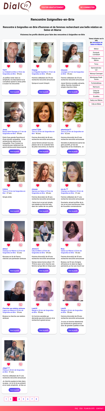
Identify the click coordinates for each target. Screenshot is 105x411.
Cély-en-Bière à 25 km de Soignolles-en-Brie (41, 252)
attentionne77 (66, 130)
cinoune (35, 189)
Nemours (96, 87)
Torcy (96, 64)
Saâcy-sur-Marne (96, 100)
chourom (64, 70)
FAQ (76, 408)
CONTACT (99, 408)
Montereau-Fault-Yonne (96, 78)
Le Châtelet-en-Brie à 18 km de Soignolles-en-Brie (14, 73)
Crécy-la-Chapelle (96, 92)
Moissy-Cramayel (96, 74)
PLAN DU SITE (89, 408)
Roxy (62, 249)
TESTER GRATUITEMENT (52, 7)
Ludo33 (34, 308)
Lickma (5, 189)
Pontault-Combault (96, 54)
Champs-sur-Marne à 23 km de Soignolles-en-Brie (72, 192)
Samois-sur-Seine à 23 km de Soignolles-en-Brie (42, 192)
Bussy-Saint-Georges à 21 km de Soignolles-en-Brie (14, 132)
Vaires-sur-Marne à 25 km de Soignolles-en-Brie (71, 252)
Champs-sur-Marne (96, 59)
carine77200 (36, 130)
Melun (96, 49)
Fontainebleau (96, 83)
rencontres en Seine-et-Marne (96, 43)
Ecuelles (96, 96)
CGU (81, 408)
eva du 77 (64, 189)
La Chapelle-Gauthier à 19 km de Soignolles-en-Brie (43, 73)
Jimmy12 (35, 249)
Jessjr (5, 130)
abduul (5, 249)
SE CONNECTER (87, 7)
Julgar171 (6, 368)
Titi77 (5, 70)
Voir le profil (14, 92)
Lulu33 (63, 308)
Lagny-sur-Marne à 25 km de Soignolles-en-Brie (13, 311)
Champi (34, 70)
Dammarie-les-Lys (96, 69)
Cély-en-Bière (96, 104)
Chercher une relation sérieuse (14, 308)
